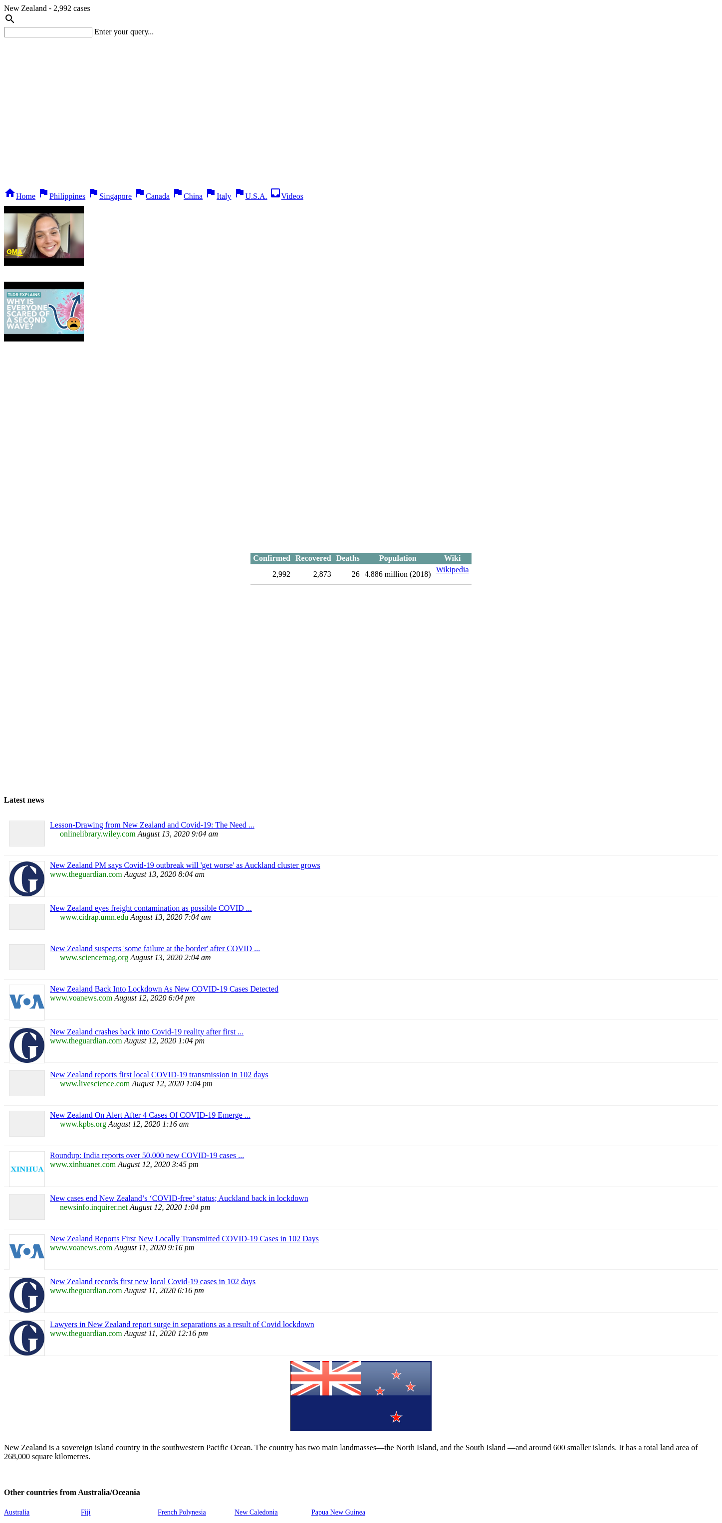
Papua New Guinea (338, 1512)
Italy (218, 196)
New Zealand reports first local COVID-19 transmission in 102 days (159, 1074)
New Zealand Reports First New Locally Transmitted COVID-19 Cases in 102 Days (184, 1238)
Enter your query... (124, 31)
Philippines (61, 196)
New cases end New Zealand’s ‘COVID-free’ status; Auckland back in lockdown (179, 1198)
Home (19, 196)
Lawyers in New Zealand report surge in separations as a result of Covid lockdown (182, 1324)
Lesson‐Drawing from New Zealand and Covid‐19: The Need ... (152, 825)
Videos (286, 196)
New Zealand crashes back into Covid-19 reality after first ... (146, 1031)
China (187, 196)
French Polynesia (182, 1512)
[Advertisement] (361, 112)
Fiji (85, 1512)
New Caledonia (256, 1512)
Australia (16, 1512)
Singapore (109, 196)
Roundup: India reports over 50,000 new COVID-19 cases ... (147, 1155)
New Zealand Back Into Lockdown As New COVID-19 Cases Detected (164, 989)
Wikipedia (452, 569)
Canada (152, 196)
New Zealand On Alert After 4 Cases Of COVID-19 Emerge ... (150, 1115)
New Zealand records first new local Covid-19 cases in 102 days (152, 1281)
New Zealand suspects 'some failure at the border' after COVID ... (155, 948)
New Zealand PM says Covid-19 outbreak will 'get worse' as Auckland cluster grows (185, 865)
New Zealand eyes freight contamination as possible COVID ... (151, 908)
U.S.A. (250, 196)
